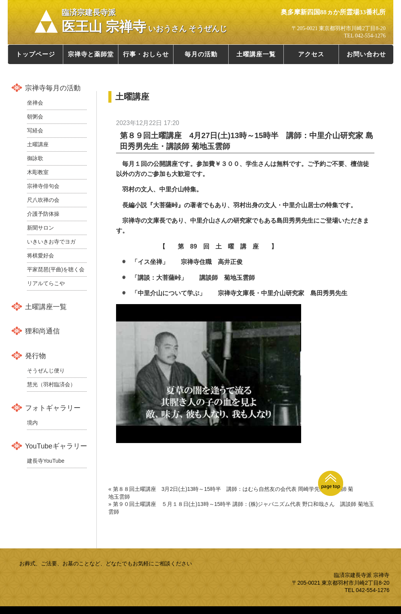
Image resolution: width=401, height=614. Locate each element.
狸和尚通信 (42, 331)
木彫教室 (38, 172)
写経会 (35, 130)
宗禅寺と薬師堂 (91, 54)
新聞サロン (40, 228)
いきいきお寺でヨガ (51, 241)
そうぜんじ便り (46, 370)
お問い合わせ (366, 54)
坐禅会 (35, 103)
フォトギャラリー (53, 408)
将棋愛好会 (40, 255)
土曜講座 (38, 144)
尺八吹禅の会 (43, 200)
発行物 (35, 356)
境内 (32, 422)
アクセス (311, 54)
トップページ (35, 54)
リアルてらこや (46, 283)
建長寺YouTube (45, 461)
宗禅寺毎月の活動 (53, 88)
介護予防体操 (43, 214)
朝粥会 (35, 116)
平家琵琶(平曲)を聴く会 (55, 269)
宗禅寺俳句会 (43, 186)
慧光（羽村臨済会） (51, 384)
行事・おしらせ (146, 54)
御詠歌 (35, 158)
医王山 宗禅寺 (144, 21)
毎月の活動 (201, 54)
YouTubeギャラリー (56, 446)
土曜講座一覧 (256, 54)
